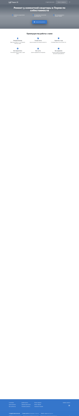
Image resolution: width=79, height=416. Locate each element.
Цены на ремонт (12, 398)
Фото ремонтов (12, 399)
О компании (11, 396)
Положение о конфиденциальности (30, 409)
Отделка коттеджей (38, 399)
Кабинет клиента (66, 396)
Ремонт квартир (37, 396)
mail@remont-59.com (48, 406)
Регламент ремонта (26, 399)
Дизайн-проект (25, 396)
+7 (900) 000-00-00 (49, 2)
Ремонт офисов (37, 398)
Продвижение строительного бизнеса (49, 409)
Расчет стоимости (62, 2)
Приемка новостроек (26, 398)
